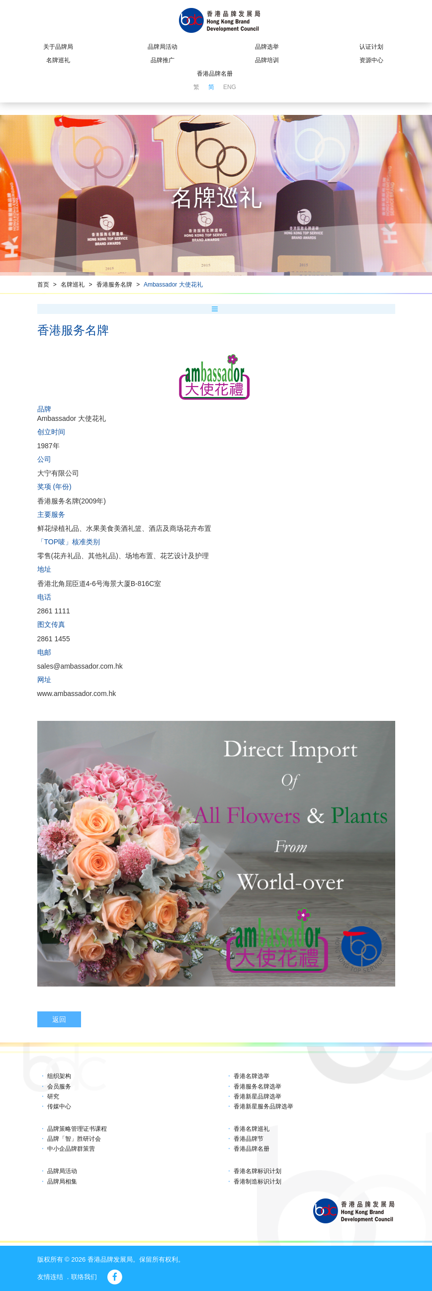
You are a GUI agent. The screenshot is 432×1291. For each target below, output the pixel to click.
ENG (229, 87)
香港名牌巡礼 (251, 1128)
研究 (53, 1096)
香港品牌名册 (215, 73)
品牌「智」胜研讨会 (74, 1138)
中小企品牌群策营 (71, 1148)
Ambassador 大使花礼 (173, 284)
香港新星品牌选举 (257, 1096)
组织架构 (59, 1076)
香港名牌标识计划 (257, 1171)
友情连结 (50, 1277)
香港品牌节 (248, 1138)
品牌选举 (267, 46)
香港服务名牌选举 (257, 1086)
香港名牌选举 (251, 1076)
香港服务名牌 (114, 284)
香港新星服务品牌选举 (263, 1106)
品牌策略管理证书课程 (77, 1128)
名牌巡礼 (58, 60)
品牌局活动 (162, 46)
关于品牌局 (58, 46)
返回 (59, 1019)
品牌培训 (267, 60)
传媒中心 (59, 1106)
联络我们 (84, 1277)
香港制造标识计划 (257, 1181)
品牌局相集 (62, 1181)
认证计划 (371, 46)
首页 (43, 284)
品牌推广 (162, 60)
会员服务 (59, 1086)
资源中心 (371, 60)
